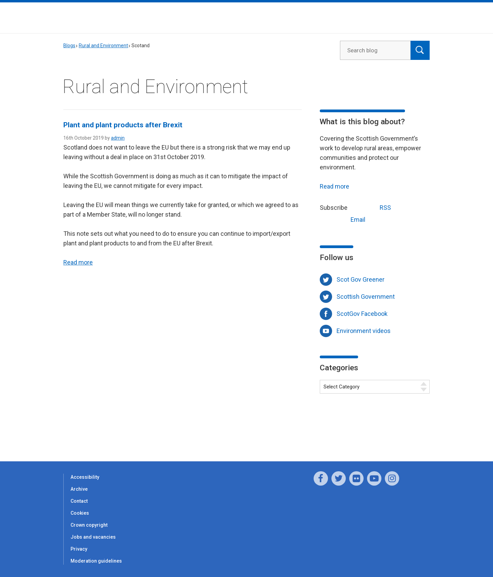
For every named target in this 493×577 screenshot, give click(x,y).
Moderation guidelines (96, 561)
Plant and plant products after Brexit (122, 125)
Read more (78, 262)
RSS (372, 207)
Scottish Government (366, 296)
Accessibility (85, 477)
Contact (79, 501)
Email (345, 219)
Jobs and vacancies (93, 537)
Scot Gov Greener (360, 279)
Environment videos (364, 330)
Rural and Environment (103, 45)
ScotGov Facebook (362, 313)
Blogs (69, 45)
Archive (79, 489)
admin (118, 138)
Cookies (80, 513)
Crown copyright (89, 525)
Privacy (79, 549)
